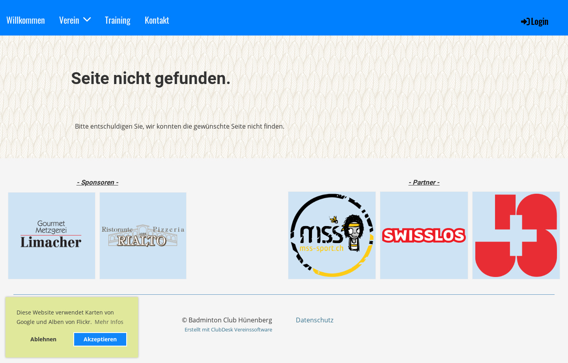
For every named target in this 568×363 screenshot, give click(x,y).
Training (118, 19)
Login (534, 21)
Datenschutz (314, 320)
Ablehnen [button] (43, 339)
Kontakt (157, 19)
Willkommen (25, 19)
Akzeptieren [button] (100, 339)
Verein (75, 19)
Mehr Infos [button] (109, 322)
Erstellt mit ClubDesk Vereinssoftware (228, 329)
